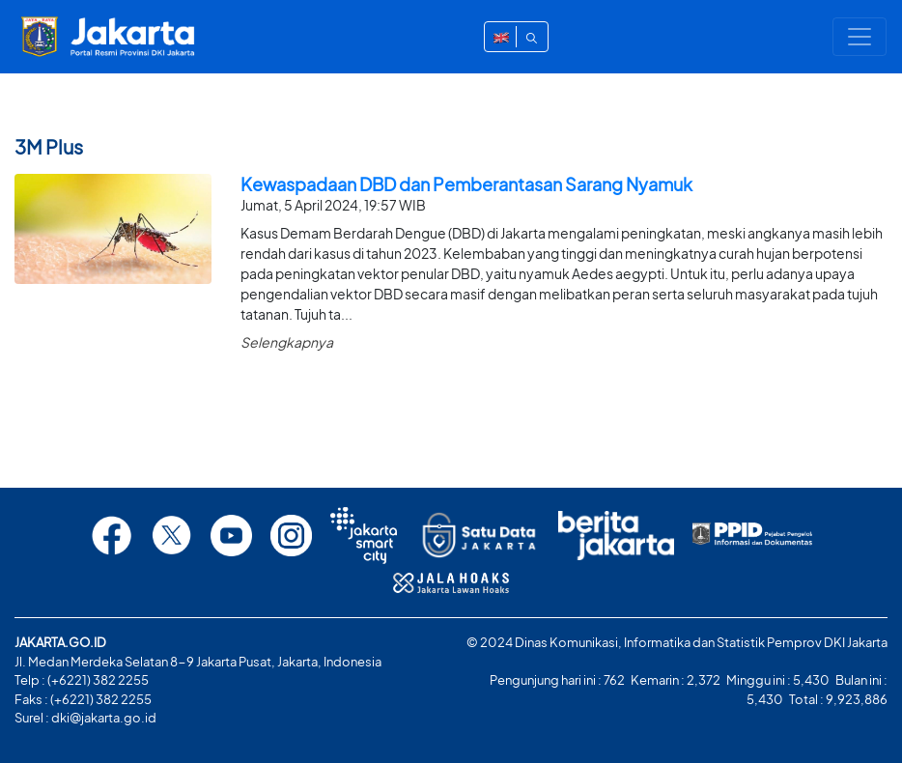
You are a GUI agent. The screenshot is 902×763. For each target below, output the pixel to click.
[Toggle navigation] (859, 36)
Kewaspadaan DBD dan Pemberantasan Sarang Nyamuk (466, 184)
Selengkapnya (286, 342)
